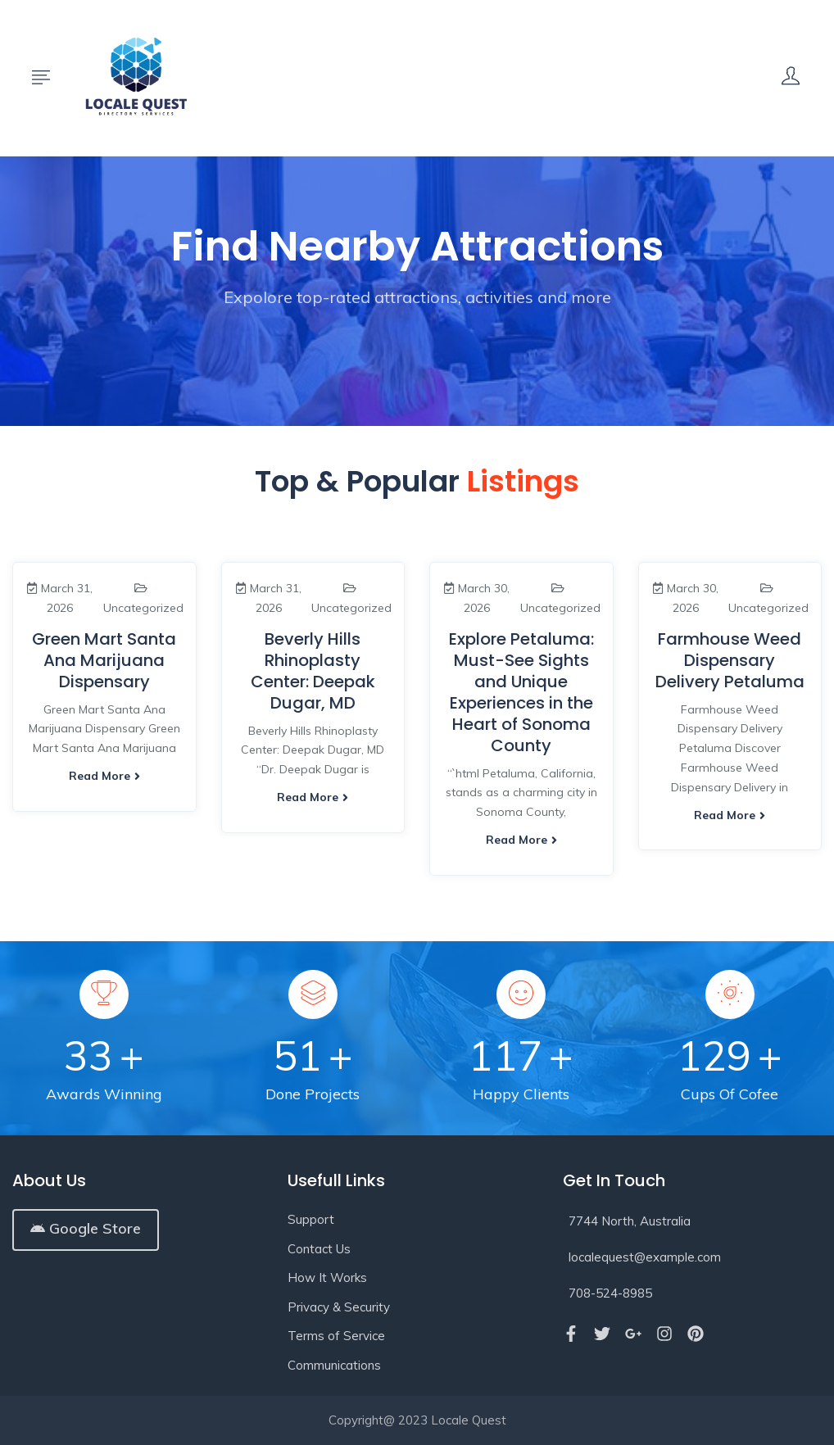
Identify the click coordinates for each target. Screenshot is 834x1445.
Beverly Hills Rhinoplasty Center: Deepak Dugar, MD (313, 670)
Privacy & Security (339, 1307)
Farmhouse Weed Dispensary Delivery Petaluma (730, 660)
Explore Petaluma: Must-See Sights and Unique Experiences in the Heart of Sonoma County (521, 692)
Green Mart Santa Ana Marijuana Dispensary (104, 660)
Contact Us (319, 1249)
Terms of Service (336, 1335)
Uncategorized (143, 607)
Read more (104, 775)
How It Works (327, 1277)
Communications (334, 1365)
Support (311, 1219)
